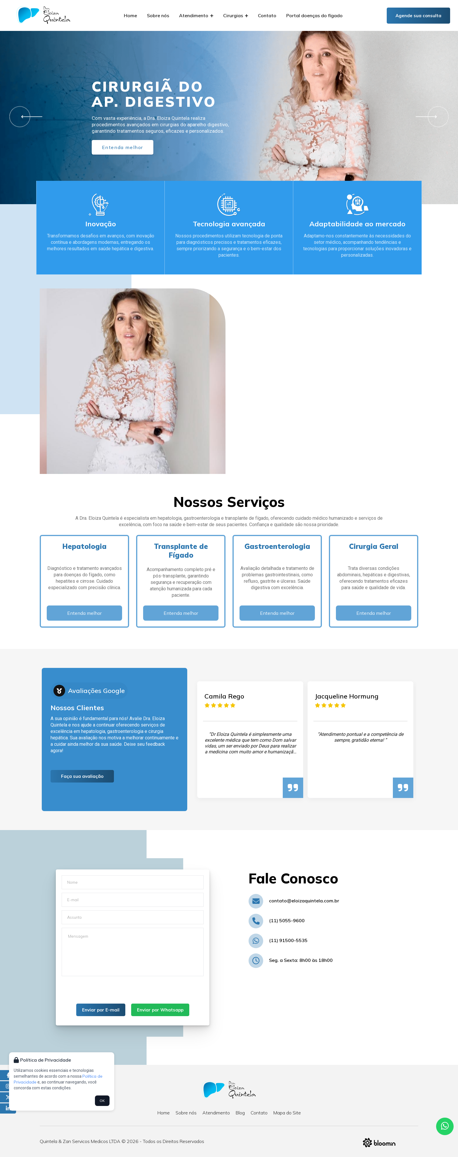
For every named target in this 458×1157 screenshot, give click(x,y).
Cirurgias (235, 15)
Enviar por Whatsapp (160, 1010)
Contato (267, 15)
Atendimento (196, 15)
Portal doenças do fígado (314, 15)
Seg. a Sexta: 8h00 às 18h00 (301, 960)
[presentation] (106, 992)
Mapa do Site (287, 1113)
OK (102, 1100)
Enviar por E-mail (100, 1010)
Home (130, 15)
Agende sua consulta (418, 15)
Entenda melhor (122, 147)
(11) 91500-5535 (288, 940)
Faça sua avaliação (82, 776)
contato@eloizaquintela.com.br (304, 901)
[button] (29, 116)
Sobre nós (158, 15)
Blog (240, 1113)
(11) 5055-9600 (287, 920)
